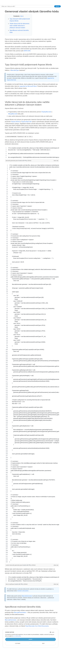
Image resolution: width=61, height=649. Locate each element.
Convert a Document (22, 590)
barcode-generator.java (12, 160)
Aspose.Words (15, 121)
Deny (43, 643)
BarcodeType (15, 70)
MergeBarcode (12, 114)
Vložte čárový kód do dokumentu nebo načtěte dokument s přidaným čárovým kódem (19, 25)
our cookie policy (17, 636)
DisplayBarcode (46, 111)
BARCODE (27, 50)
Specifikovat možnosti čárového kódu (19, 31)
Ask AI (57, 6)
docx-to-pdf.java (10, 584)
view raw (56, 160)
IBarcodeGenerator (27, 596)
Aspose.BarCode (26, 121)
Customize (17, 643)
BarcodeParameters (20, 612)
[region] (32, 152)
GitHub (29, 160)
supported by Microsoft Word (28, 86)
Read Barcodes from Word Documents (37, 626)
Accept (30, 639)
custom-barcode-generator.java (14, 565)
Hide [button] (21, 16)
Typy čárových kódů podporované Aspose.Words (20, 20)
